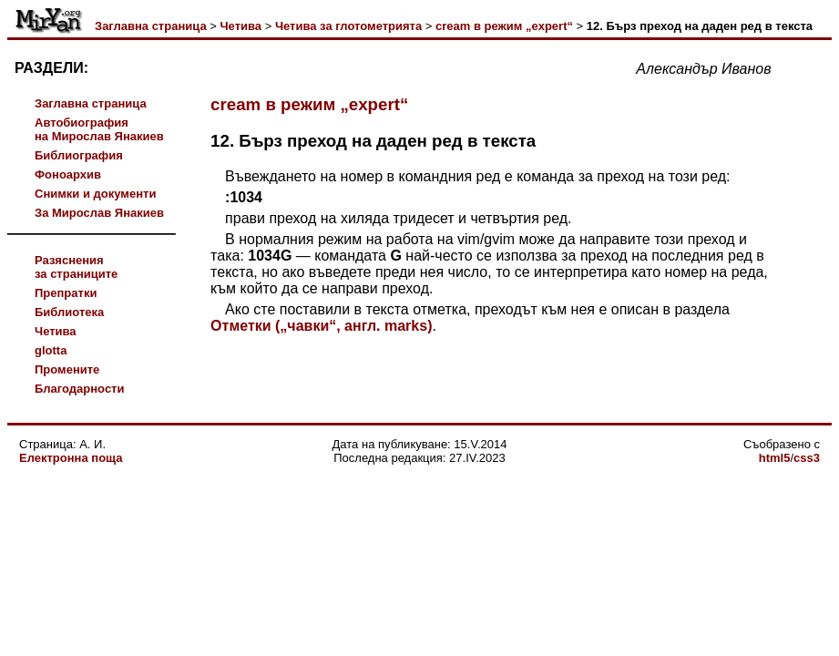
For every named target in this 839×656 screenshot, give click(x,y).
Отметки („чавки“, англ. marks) (321, 325)
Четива (240, 26)
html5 (775, 458)
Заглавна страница (151, 26)
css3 (806, 458)
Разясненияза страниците (76, 267)
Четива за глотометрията (348, 26)
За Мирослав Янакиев (99, 213)
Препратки (66, 293)
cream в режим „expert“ (504, 26)
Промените (67, 369)
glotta (51, 350)
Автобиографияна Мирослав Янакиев (99, 129)
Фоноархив (68, 174)
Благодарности (79, 388)
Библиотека (69, 312)
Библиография (79, 155)
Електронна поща (70, 458)
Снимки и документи (95, 193)
